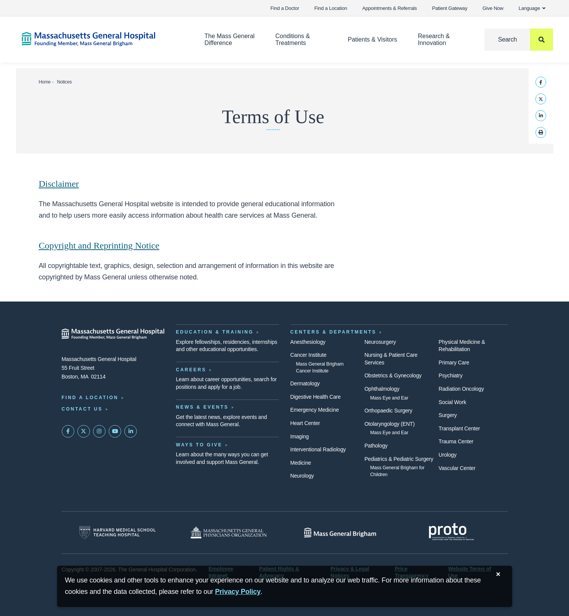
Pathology (376, 446)
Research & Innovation (434, 39)
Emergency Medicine (314, 410)
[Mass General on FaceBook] (68, 431)
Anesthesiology (307, 342)
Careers (191, 369)
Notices (64, 82)
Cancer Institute (308, 355)
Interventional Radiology (318, 449)
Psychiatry (451, 375)
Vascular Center (457, 468)
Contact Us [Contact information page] (82, 409)
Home (45, 82)
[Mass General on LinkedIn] (130, 431)
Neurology (302, 476)
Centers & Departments (333, 332)
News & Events (202, 407)
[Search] (518, 40)
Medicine (300, 463)
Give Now (492, 8)
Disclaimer (59, 184)
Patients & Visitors (372, 39)
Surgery (448, 415)
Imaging (299, 436)
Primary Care (454, 362)
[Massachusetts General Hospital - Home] (113, 333)
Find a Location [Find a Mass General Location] (90, 397)
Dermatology (305, 383)
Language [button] (532, 8)
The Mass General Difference (229, 39)
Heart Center (305, 423)
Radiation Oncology (461, 389)
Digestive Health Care (315, 397)
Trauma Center (456, 441)
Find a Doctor (285, 8)
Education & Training (215, 332)
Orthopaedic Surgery (388, 410)
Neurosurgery (380, 342)
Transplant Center (459, 428)
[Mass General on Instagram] (99, 431)
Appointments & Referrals (389, 8)
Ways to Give (199, 445)
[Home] (102, 39)
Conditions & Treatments (293, 39)
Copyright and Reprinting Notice (99, 245)
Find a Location (330, 8)
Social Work (452, 402)
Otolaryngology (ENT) (389, 424)
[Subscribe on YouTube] (115, 431)
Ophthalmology (381, 389)
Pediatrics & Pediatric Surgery (398, 459)
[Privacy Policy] (238, 592)
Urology (448, 455)
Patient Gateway (449, 8)
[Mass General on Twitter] (83, 431)
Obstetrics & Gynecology (393, 375)
